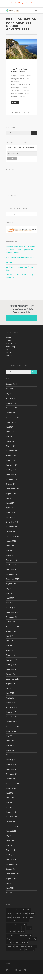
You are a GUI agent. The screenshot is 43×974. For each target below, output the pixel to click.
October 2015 (11, 674)
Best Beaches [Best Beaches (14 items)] (10, 913)
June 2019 (10, 503)
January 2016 (11, 664)
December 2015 (12, 669)
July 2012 (9, 836)
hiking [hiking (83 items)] (24, 924)
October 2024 (11, 384)
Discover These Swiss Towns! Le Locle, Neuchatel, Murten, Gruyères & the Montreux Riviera (21, 249)
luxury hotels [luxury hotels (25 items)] (20, 931)
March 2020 (10, 460)
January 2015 (11, 712)
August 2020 (11, 455)
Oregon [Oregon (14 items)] (9, 939)
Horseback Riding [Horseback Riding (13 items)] (11, 928)
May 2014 (10, 745)
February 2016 (11, 660)
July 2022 (9, 393)
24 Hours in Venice (13, 262)
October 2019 (11, 484)
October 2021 (11, 412)
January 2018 (11, 565)
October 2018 (11, 531)
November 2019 (12, 479)
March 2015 (10, 703)
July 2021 (9, 427)
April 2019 (10, 508)
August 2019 (11, 493)
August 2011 (11, 878)
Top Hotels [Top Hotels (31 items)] (23, 946)
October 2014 (11, 722)
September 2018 (12, 536)
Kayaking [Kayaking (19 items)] (28, 928)
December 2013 (12, 769)
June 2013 (10, 798)
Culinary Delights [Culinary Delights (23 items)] (16, 917)
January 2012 (11, 855)
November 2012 (12, 817)
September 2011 (12, 874)
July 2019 (9, 498)
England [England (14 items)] (31, 917)
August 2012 (11, 831)
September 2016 (12, 626)
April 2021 (10, 441)
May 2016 (10, 645)
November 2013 (12, 774)
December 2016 (12, 612)
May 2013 (10, 802)
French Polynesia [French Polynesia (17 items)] (11, 924)
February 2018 (11, 560)
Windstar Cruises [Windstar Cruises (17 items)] (19, 950)
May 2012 (10, 845)
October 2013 (11, 778)
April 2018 (10, 555)
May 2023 (10, 389)
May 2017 (10, 593)
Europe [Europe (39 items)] (9, 920)
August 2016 (11, 631)
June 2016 (10, 641)
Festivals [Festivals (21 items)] (15, 920)
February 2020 (11, 465)
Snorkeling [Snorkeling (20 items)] (15, 942)
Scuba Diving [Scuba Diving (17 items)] (32, 939)
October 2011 (11, 869)
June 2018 (10, 546)
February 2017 (11, 607)
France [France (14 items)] (26, 920)
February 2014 (11, 760)
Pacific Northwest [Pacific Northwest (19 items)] (17, 939)
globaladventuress (14, 112)
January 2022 (11, 403)
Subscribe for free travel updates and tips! (21, 148)
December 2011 (12, 859)
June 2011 (10, 888)
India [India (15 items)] (19, 928)
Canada (12, 42)
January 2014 (11, 764)
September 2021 (12, 417)
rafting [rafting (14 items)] (25, 939)
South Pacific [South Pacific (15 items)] (10, 946)
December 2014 (12, 717)
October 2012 (11, 821)
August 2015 (11, 684)
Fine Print (10, 352)
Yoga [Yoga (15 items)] (33, 950)
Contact (9, 340)
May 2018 (10, 550)
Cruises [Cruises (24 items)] (9, 917)
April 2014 (10, 750)
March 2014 (10, 755)
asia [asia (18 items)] (24, 910)
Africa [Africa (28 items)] (16, 910)
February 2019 (11, 517)
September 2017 (12, 579)
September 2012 (12, 826)
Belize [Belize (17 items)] (28, 910)
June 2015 (10, 693)
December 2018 (12, 522)
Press (8, 349)
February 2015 (11, 707)
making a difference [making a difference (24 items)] (12, 935)
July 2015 (9, 688)
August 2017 (11, 584)
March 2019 (10, 512)
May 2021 (10, 436)
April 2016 (10, 650)
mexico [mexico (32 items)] (22, 935)
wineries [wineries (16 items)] (27, 950)
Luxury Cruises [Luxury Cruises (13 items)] (11, 931)
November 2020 (12, 450)
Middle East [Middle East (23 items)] (28, 935)
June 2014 (10, 741)
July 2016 (9, 636)
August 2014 (11, 731)
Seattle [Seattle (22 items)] (9, 942)
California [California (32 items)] (18, 913)
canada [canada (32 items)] (25, 913)
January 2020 (11, 470)
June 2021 (10, 431)
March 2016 (10, 655)
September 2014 (12, 726)
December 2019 (12, 474)
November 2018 (12, 527)
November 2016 (12, 617)
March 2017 (10, 603)
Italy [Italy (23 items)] (23, 928)
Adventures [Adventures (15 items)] (10, 910)
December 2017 (12, 569)
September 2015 (12, 679)
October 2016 (11, 622)
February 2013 (11, 807)
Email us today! (21, 318)
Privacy (9, 355)
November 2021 (12, 408)
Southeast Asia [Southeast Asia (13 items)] (24, 942)
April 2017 (10, 598)
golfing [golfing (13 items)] (19, 924)
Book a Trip (10, 346)
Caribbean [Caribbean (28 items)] (31, 913)
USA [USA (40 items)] (35, 946)
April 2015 (10, 698)
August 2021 (11, 422)
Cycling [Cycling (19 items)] (25, 917)
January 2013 (11, 812)
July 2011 (9, 883)
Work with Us (11, 343)
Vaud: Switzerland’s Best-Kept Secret (20, 257)
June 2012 (10, 840)
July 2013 (9, 793)
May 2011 (10, 893)
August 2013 (11, 788)
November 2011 (12, 864)
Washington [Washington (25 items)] (10, 950)
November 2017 (12, 574)
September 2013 (12, 783)
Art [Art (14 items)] (20, 910)
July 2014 (9, 736)
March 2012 (10, 850)
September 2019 (12, 489)
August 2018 (11, 541)
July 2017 (9, 588)
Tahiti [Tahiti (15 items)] (16, 946)
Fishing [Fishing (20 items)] (20, 920)
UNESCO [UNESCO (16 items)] (30, 946)
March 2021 (10, 446)
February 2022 (11, 398)
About (8, 337)
